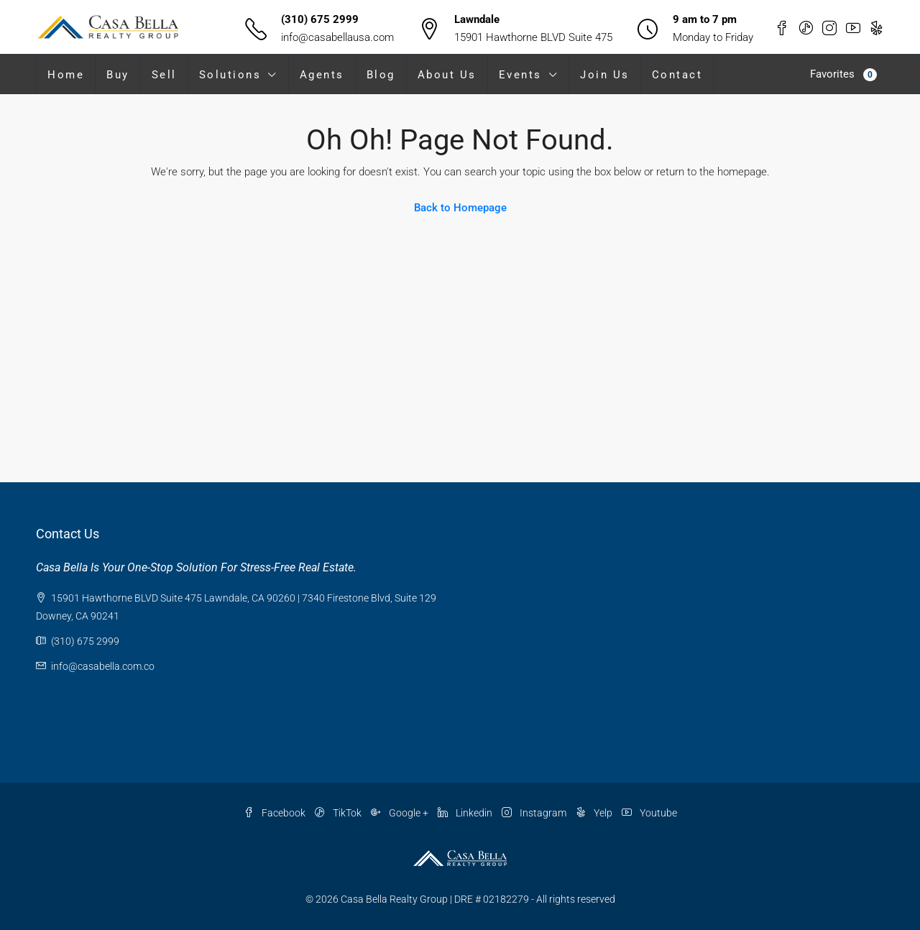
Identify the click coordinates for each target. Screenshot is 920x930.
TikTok (339, 813)
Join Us (605, 74)
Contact (677, 74)
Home (65, 74)
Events (520, 74)
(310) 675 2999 (320, 19)
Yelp (595, 813)
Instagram (535, 813)
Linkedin (466, 813)
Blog (381, 74)
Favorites (843, 74)
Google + (401, 813)
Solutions (230, 74)
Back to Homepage (460, 207)
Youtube (649, 813)
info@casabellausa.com (337, 37)
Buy (117, 74)
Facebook (276, 813)
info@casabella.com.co (103, 666)
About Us (447, 74)
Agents (322, 74)
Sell (164, 74)
